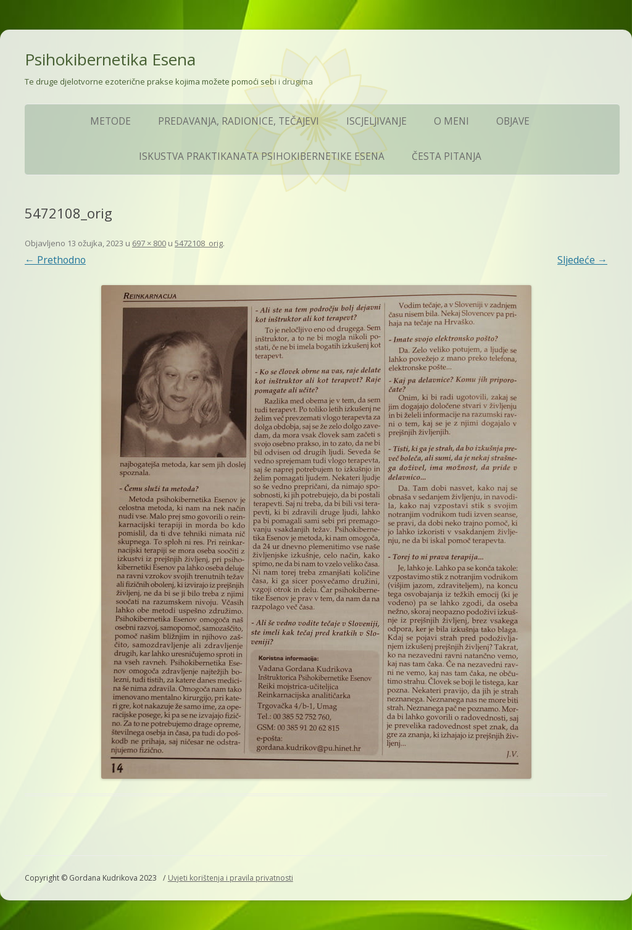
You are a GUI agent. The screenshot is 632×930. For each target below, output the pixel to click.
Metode (110, 121)
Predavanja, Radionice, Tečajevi (238, 121)
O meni (451, 121)
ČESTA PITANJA (446, 156)
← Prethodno (55, 260)
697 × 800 (149, 243)
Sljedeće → (582, 260)
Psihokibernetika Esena (110, 59)
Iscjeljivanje (376, 121)
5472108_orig (199, 243)
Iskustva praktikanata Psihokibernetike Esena (262, 156)
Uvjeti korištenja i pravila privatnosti (230, 878)
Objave (513, 121)
